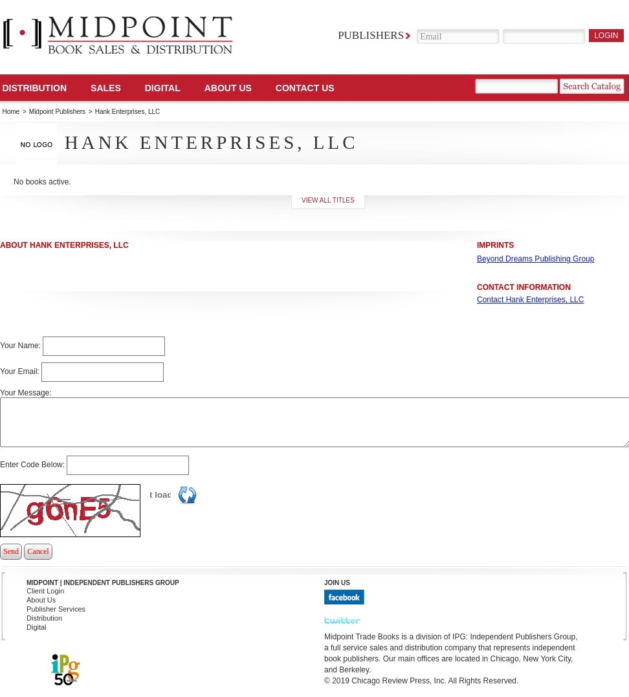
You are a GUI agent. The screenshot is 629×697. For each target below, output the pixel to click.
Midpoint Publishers (57, 111)
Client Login (45, 591)
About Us (228, 88)
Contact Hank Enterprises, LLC (530, 299)
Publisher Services (56, 609)
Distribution (35, 88)
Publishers (371, 35)
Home (11, 111)
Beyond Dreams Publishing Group (535, 258)
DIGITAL (163, 88)
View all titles (328, 200)
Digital (37, 627)
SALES (106, 88)
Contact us (305, 88)
